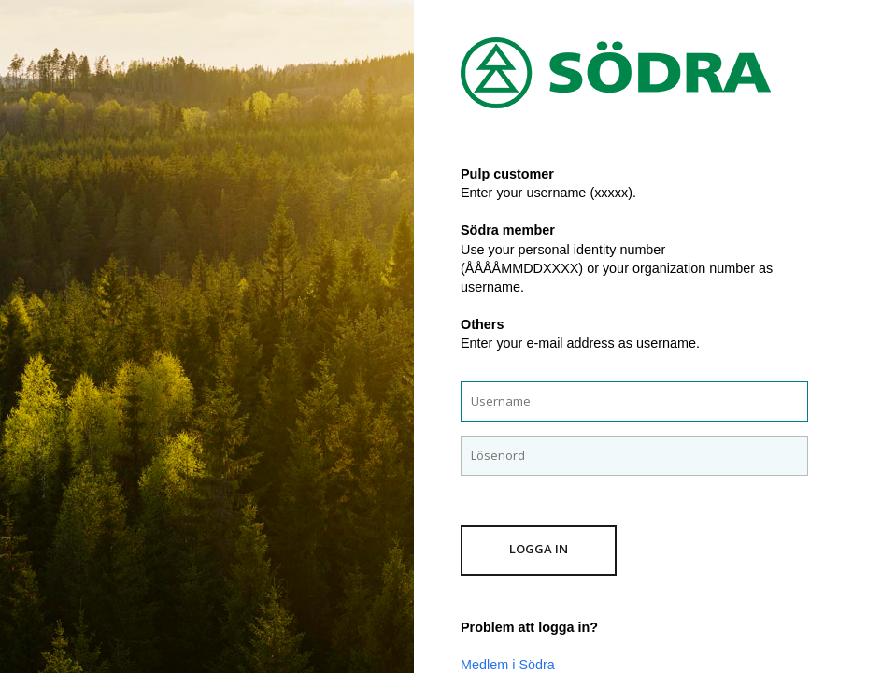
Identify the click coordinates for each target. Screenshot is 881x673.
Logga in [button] (538, 548)
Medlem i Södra (508, 664)
